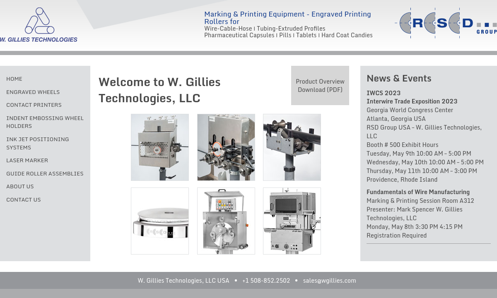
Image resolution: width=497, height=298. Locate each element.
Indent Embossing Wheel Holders (45, 122)
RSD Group (446, 22)
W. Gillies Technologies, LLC (38, 24)
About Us (20, 186)
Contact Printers (34, 104)
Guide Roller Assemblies (44, 173)
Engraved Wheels (33, 91)
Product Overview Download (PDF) (320, 85)
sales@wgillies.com (329, 280)
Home (14, 78)
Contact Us (23, 199)
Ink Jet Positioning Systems (37, 143)
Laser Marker (27, 160)
